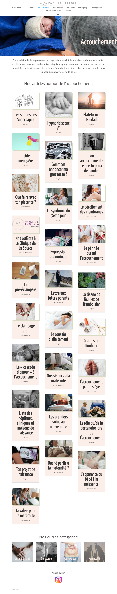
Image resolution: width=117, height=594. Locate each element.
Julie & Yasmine (27, 253)
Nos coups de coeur (53, 11)
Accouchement (43, 8)
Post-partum (58, 8)
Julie (27, 124)
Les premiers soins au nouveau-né (58, 422)
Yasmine (27, 207)
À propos (68, 11)
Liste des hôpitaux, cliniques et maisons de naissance (25, 423)
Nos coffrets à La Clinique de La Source (25, 243)
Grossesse (30, 8)
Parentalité (70, 8)
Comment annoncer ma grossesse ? (58, 169)
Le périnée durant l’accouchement (91, 253)
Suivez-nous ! (58, 573)
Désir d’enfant (17, 8)
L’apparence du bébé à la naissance (91, 479)
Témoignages (83, 8)
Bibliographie (97, 8)
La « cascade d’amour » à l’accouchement (25, 372)
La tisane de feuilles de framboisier (91, 299)
